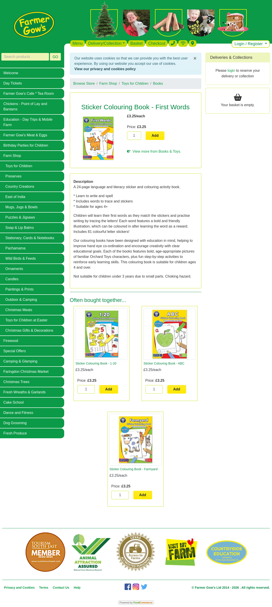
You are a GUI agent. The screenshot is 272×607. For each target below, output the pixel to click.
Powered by (135, 602)
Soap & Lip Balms (19, 228)
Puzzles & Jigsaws (20, 217)
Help (77, 587)
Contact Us (61, 587)
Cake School (13, 402)
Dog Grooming (15, 423)
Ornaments (14, 269)
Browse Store (84, 83)
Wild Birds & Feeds (20, 258)
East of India (15, 197)
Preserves (13, 176)
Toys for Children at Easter (26, 320)
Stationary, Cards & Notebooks (29, 238)
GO (55, 57)
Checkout (156, 43)
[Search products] (25, 57)
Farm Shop (12, 156)
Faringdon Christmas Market (26, 371)
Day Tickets (12, 83)
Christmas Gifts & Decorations (29, 330)
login (231, 70)
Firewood (10, 341)
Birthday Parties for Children (25, 145)
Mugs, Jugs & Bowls (21, 207)
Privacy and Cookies (19, 587)
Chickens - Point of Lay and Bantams (25, 106)
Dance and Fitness (18, 413)
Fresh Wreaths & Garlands (24, 392)
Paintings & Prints (19, 289)
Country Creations (19, 186)
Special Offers (14, 351)
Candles (12, 279)
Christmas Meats (18, 310)
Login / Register (249, 44)
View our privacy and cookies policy (105, 69)
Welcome (10, 73)
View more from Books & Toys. (154, 151)
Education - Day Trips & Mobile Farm (28, 122)
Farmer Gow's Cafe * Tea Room (28, 93)
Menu (77, 43)
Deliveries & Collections (231, 57)
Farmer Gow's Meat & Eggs (25, 135)
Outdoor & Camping (21, 299)
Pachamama (15, 248)
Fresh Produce (15, 433)
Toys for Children (18, 166)
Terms (43, 587)
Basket (136, 43)
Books (158, 83)
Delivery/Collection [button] (104, 43)
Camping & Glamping (20, 361)
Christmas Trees (16, 382)
